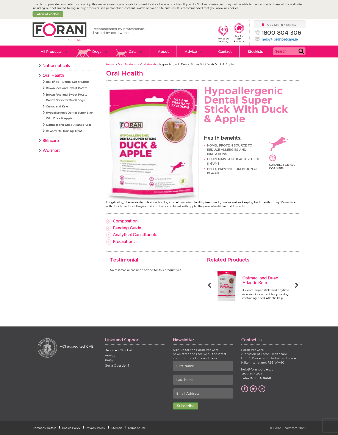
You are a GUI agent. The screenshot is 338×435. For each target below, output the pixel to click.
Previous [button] (210, 285)
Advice (191, 52)
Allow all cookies (48, 14)
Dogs (96, 52)
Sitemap (116, 427)
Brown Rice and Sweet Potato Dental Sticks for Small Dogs (66, 97)
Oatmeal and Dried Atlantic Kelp (68, 124)
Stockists (255, 52)
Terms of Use (137, 427)
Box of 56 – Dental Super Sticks (67, 81)
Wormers (51, 150)
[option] (251, 286)
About (163, 52)
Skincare (50, 141)
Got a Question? (117, 365)
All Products (51, 52)
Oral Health (148, 64)
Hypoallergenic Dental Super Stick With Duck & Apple (69, 115)
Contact (225, 52)
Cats (132, 52)
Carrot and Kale (57, 106)
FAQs (109, 360)
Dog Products (127, 64)
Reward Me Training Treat (64, 130)
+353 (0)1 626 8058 (256, 378)
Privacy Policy (95, 427)
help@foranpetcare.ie (280, 39)
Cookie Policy (71, 427)
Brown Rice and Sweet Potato (66, 88)
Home (110, 64)
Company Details (44, 427)
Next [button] (297, 285)
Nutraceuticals (56, 66)
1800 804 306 (281, 33)
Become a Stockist (119, 350)
